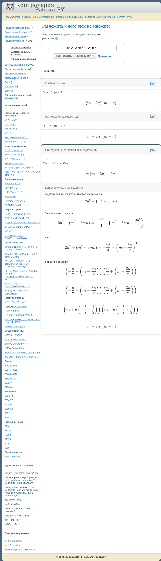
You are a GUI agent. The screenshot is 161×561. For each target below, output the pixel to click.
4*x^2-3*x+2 (10, 196)
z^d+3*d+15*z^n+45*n (15, 339)
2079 (7, 443)
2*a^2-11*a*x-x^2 (13, 205)
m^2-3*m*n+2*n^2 (123, 17)
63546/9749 (10, 378)
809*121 (9, 417)
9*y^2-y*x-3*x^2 (12, 183)
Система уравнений (15, 65)
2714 (7, 426)
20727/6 (9, 383)
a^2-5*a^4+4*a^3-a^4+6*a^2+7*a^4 (22, 357)
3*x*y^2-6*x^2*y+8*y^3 (16, 344)
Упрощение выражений (69, 17)
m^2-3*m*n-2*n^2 (13, 541)
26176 (8, 430)
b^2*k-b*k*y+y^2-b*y (14, 348)
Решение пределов (14, 28)
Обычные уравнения (21, 47)
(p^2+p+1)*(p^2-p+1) (15, 326)
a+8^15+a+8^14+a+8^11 (17, 137)
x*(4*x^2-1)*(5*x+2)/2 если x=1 (20, 168)
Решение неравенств (15, 73)
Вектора (9, 91)
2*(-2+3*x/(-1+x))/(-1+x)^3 (17, 218)
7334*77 (9, 400)
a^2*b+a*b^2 (11, 120)
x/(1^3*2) (9, 231)
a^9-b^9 (8, 133)
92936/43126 (11, 365)
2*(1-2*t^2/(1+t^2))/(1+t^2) (17, 227)
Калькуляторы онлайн (18, 17)
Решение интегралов (15, 36)
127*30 (8, 404)
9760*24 (9, 409)
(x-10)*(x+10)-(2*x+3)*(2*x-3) (18, 315)
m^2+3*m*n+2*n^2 (14, 545)
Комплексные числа (15, 78)
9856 (7, 448)
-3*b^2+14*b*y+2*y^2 (15, 201)
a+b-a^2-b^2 (11, 128)
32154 (8, 439)
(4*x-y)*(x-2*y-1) (12, 311)
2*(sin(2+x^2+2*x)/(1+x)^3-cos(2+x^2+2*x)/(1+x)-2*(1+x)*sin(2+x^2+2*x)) (17, 264)
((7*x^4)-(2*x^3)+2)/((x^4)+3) (18, 214)
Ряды (7, 82)
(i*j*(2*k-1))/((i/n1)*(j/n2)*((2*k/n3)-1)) (22, 222)
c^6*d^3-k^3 (10, 124)
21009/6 (9, 387)
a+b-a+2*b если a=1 (14, 163)
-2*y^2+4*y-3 (11, 188)
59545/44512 (11, 370)
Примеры (104, 56)
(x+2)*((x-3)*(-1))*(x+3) (16, 306)
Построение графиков (16, 69)
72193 (8, 435)
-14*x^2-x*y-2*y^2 (13, 192)
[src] (152, 83)
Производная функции (16, 32)
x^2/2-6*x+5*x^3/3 (13, 335)
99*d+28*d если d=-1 (15, 159)
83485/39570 (11, 374)
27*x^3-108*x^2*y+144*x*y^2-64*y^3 (22, 352)
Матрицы (9, 86)
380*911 (9, 413)
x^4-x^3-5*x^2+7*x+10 (15, 141)
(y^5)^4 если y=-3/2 (14, 155)
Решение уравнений (43, 17)
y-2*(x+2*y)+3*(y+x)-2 (15, 302)
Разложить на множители (97, 17)
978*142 (9, 396)
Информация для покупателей (20, 549)
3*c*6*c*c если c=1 (14, 150)
